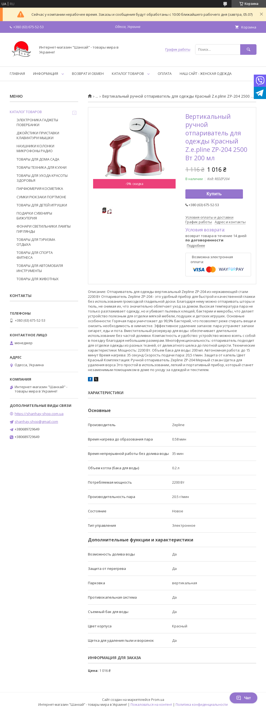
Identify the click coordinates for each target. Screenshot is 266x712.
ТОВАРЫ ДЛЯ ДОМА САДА (38, 159)
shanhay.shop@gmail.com (36, 421)
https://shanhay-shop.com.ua (39, 413)
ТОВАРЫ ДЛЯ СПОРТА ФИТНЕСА (35, 255)
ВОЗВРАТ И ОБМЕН (88, 73)
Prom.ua (157, 699)
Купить (214, 193)
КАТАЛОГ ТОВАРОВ (128, 73)
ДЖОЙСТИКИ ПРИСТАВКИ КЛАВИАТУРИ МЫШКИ (38, 135)
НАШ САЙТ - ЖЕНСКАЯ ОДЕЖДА (206, 73)
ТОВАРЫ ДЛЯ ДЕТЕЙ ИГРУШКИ (42, 205)
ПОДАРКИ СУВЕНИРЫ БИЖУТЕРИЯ (34, 216)
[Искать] (248, 49)
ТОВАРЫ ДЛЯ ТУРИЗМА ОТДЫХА (36, 242)
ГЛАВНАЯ (17, 73)
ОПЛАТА (165, 73)
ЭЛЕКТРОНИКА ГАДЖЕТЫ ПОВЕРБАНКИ (37, 122)
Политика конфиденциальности (202, 704)
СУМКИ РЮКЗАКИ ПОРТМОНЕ (41, 196)
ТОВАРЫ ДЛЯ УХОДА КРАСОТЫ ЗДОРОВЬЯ (42, 178)
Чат (243, 697)
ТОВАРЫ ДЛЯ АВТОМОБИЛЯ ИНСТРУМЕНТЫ (40, 268)
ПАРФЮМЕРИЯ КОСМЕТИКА (40, 188)
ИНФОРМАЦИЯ (45, 73)
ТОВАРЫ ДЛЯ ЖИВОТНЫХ (38, 278)
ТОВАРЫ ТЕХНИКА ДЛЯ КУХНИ (41, 167)
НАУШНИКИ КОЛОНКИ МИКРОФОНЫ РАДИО (35, 148)
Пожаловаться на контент (151, 704)
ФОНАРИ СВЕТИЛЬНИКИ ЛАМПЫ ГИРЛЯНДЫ (44, 229)
